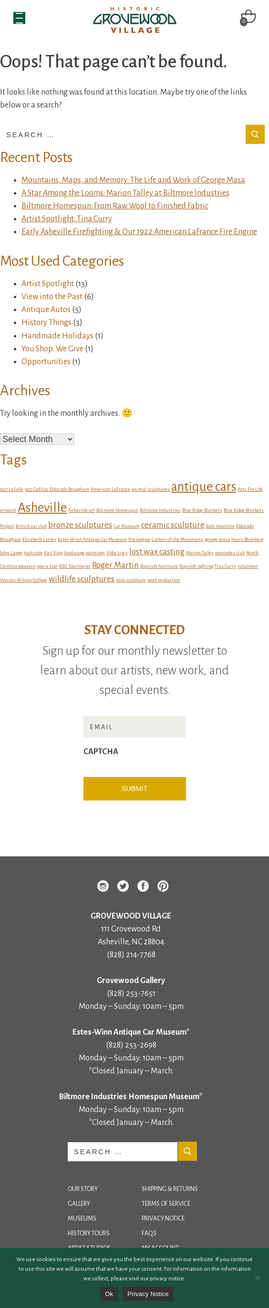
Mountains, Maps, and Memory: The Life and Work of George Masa (133, 180)
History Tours (89, 1233)
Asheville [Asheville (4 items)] (42, 508)
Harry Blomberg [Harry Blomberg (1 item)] (247, 539)
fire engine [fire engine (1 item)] (139, 539)
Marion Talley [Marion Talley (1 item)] (200, 552)
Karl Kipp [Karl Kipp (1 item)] (53, 552)
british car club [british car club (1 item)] (31, 526)
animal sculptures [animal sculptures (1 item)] (151, 489)
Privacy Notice (163, 1218)
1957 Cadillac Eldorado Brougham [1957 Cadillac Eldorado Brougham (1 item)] (57, 489)
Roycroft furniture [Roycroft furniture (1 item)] (159, 566)
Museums (82, 1218)
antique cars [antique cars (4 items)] (203, 487)
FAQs (149, 1233)
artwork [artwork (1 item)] (8, 510)
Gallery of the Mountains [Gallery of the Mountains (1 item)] (177, 539)
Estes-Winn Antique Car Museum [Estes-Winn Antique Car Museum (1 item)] (92, 539)
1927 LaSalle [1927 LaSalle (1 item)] (11, 489)
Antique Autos (46, 309)
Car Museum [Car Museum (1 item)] (127, 526)
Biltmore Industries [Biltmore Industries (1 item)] (160, 510)
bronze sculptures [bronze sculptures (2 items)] (80, 525)
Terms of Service (166, 1203)
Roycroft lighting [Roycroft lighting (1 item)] (196, 566)
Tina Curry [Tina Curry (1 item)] (225, 566)
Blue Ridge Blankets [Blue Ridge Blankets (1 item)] (202, 510)
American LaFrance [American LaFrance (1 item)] (110, 489)
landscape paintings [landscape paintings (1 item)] (84, 552)
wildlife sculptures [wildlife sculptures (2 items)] (81, 579)
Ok (109, 1293)
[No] (257, 1278)
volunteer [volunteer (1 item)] (248, 566)
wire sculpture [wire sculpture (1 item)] (131, 580)
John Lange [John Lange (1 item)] (11, 552)
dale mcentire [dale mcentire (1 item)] (220, 526)
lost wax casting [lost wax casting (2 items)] (157, 551)
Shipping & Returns (170, 1189)
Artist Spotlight (47, 284)
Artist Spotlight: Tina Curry (66, 219)
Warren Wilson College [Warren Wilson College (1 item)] (23, 580)
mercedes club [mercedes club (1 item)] (230, 552)
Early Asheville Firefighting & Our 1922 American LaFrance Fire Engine (139, 231)
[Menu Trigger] (19, 18)
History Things (46, 322)
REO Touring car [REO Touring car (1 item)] (75, 566)
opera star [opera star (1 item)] (47, 566)
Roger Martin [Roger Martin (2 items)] (115, 565)
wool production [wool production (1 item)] (163, 580)
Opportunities (46, 361)
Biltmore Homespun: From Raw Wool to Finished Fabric (114, 206)
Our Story (83, 1189)
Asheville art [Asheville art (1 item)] (81, 510)
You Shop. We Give (52, 349)
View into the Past (52, 296)
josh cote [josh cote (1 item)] (33, 552)
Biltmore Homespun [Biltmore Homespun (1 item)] (117, 510)
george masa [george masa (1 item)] (217, 539)
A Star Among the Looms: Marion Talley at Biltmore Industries (125, 193)
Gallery (79, 1203)
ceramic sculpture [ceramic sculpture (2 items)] (173, 525)
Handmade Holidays (57, 336)
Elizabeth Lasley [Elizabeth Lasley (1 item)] (39, 539)
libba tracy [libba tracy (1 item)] (117, 552)
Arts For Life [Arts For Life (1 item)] (250, 489)
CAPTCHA (100, 751)
